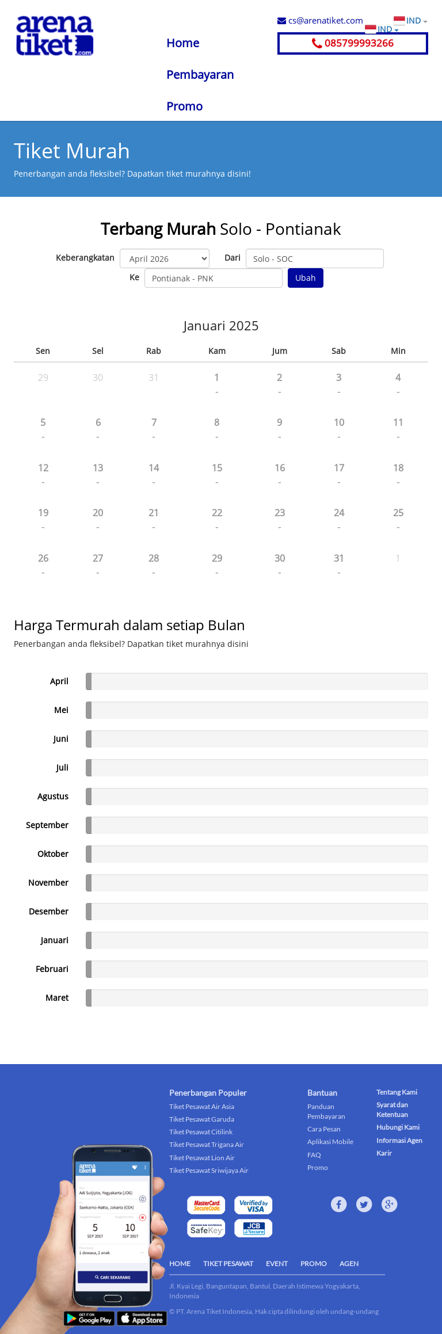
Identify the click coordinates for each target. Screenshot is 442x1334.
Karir (384, 1153)
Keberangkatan (85, 257)
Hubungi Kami (398, 1127)
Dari (232, 257)
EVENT (277, 1263)
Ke (134, 277)
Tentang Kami (396, 1092)
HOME (179, 1263)
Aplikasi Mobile (330, 1141)
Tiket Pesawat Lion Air (202, 1157)
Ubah (305, 277)
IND (417, 20)
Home (182, 43)
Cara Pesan (324, 1129)
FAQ (314, 1154)
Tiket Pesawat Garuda (201, 1119)
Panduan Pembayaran (326, 1111)
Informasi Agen (399, 1140)
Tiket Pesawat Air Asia (201, 1106)
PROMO (313, 1263)
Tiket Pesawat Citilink (201, 1131)
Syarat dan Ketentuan (392, 1109)
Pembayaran (200, 74)
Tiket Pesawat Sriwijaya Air (209, 1170)
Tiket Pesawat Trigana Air (206, 1144)
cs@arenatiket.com (320, 20)
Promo (184, 106)
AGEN (349, 1263)
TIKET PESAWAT (228, 1263)
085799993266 (353, 42)
